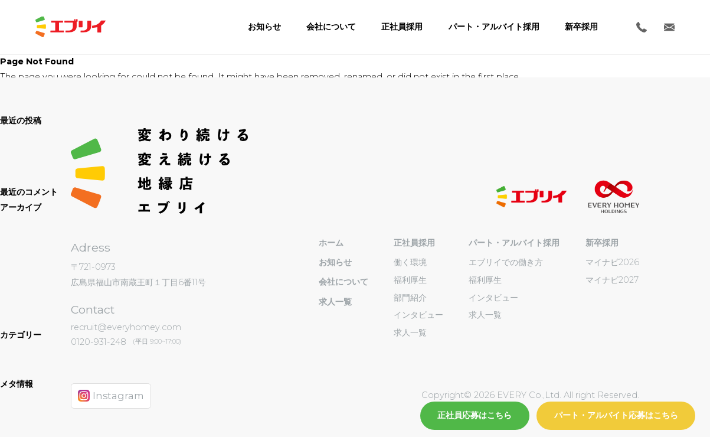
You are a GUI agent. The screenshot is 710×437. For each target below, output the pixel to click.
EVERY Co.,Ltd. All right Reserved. (567, 395)
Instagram (111, 396)
